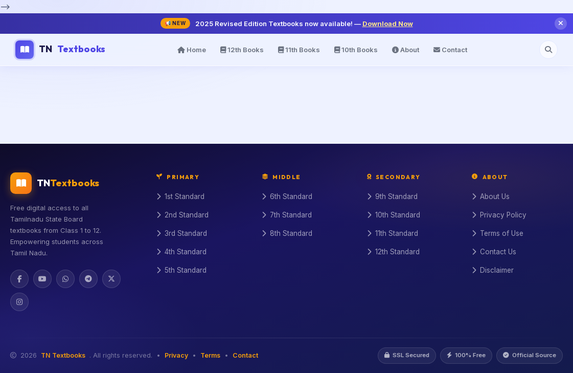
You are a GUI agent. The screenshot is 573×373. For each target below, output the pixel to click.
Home (191, 50)
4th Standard (181, 252)
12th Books (242, 50)
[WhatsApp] (65, 279)
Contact (450, 50)
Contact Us (494, 252)
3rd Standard (181, 233)
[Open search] (548, 49)
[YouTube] (42, 279)
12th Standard (393, 252)
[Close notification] (561, 23)
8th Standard (287, 233)
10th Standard (393, 215)
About (405, 50)
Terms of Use (497, 233)
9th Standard (392, 196)
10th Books (356, 50)
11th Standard (392, 233)
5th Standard (181, 270)
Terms (210, 355)
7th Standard (287, 215)
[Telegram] (88, 279)
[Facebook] (19, 279)
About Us (491, 196)
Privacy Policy (499, 215)
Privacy (176, 355)
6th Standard (287, 196)
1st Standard (180, 196)
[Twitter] (111, 279)
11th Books (299, 50)
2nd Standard (182, 215)
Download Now (387, 23)
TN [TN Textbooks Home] (60, 49)
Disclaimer (493, 270)
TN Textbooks (63, 355)
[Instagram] (19, 302)
